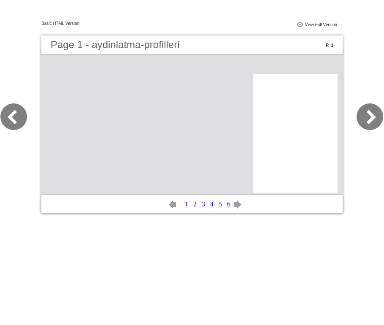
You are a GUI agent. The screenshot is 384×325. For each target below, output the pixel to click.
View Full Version (321, 24)
